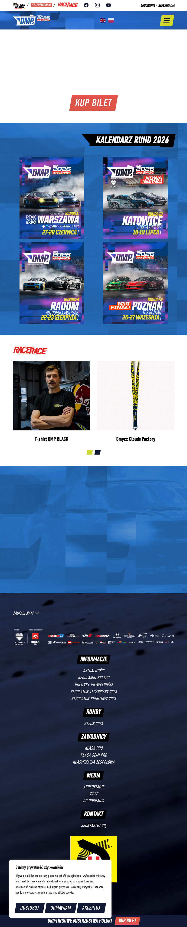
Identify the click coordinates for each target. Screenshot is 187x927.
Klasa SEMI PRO (93, 755)
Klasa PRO (93, 748)
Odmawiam (61, 907)
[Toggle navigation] (167, 20)
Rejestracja (166, 5)
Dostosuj (29, 907)
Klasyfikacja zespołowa (94, 762)
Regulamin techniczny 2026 (93, 691)
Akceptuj (91, 907)
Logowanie (148, 5)
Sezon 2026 (93, 723)
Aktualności (93, 670)
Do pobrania (93, 800)
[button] (89, 452)
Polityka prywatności (93, 684)
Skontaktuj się (93, 825)
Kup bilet (93, 103)
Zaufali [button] (26, 613)
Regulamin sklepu (93, 677)
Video (93, 794)
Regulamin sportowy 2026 (93, 698)
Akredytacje (93, 787)
